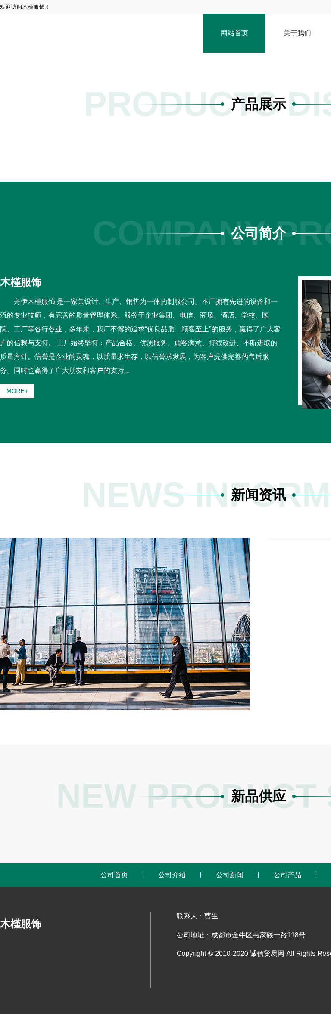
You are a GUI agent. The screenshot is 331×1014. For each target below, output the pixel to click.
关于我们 (297, 33)
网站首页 (234, 33)
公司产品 (287, 874)
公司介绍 (172, 874)
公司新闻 (230, 874)
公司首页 (114, 874)
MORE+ (17, 390)
